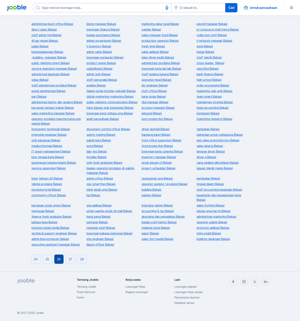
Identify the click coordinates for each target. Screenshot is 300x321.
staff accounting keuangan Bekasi (219, 190)
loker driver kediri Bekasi (158, 57)
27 (70, 259)
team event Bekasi (209, 96)
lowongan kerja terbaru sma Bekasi (110, 113)
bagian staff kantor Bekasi (159, 222)
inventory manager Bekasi (159, 157)
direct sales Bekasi (44, 29)
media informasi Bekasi (46, 146)
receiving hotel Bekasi (46, 190)
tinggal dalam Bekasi (210, 184)
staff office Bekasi (154, 91)
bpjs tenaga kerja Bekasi (47, 157)
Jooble (40, 312)
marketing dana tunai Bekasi (160, 24)
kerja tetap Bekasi (154, 96)
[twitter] (255, 282)
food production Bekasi (157, 146)
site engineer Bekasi (100, 239)
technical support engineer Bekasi (54, 233)
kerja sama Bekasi (98, 216)
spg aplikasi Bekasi (99, 205)
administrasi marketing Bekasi (216, 216)
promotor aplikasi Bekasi (213, 228)
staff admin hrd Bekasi (46, 35)
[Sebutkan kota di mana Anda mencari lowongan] (198, 7)
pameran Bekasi (97, 222)
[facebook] (233, 282)
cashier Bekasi (151, 29)
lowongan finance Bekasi (103, 29)
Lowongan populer (185, 286)
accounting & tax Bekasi (158, 211)
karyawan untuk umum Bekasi (51, 205)
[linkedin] (265, 282)
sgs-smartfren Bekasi (101, 184)
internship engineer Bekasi (48, 135)
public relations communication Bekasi (112, 102)
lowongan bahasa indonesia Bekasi (110, 233)
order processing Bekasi (213, 85)
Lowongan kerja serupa (188, 292)
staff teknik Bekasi (209, 57)
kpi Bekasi (93, 195)
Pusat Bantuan (86, 292)
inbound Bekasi (152, 113)
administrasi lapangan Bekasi (50, 74)
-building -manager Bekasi (48, 57)
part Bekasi (39, 96)
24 (36, 259)
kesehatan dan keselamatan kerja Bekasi (219, 197)
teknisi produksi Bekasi (46, 184)
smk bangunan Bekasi (45, 140)
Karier (80, 297)
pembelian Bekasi (208, 178)
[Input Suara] (167, 8)
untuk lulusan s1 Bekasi (157, 163)
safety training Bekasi (101, 135)
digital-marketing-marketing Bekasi (110, 96)
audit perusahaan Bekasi (103, 119)
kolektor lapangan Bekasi (213, 239)
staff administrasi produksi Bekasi (53, 85)
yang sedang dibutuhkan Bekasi (218, 163)
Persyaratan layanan (187, 297)
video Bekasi (39, 80)
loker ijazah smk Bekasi (102, 190)
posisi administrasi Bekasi (48, 91)
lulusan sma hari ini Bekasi (213, 211)
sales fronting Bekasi (210, 205)
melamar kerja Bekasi (156, 228)
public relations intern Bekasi (50, 63)
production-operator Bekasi (160, 41)
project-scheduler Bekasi (158, 168)
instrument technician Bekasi (50, 129)
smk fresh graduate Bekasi (104, 163)
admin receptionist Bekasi (104, 41)
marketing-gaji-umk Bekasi (214, 91)
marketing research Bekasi (214, 119)
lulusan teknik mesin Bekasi (215, 168)
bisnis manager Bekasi (101, 24)
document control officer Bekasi (108, 129)
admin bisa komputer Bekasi (50, 239)
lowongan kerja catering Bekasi (162, 151)
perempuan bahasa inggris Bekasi (53, 163)
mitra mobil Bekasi (209, 233)
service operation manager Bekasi (54, 69)
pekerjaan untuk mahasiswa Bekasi (220, 135)
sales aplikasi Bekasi (155, 52)
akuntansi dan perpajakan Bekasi (163, 216)
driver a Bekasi (206, 157)
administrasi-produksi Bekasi (161, 63)
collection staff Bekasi (212, 35)
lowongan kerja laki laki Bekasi (161, 69)
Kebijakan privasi (184, 302)
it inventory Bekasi (99, 46)
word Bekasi (95, 146)
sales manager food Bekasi (160, 35)
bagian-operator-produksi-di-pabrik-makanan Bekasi (111, 170)
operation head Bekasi (156, 80)
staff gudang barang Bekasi (160, 74)
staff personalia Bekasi (102, 80)
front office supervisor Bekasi (161, 140)
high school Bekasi (209, 80)
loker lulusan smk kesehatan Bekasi (110, 108)
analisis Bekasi (96, 85)
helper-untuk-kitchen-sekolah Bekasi (111, 91)
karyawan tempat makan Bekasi (52, 108)
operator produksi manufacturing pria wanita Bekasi (56, 121)
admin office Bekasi (100, 178)
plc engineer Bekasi (155, 85)
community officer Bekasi (48, 195)
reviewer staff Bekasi (101, 228)
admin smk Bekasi (98, 74)
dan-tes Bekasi (97, 151)
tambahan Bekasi (208, 129)
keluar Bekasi (205, 52)
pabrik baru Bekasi (99, 140)
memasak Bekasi (42, 211)
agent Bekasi (150, 233)
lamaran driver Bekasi (211, 151)
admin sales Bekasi (99, 52)
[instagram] (244, 282)
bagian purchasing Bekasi (103, 35)
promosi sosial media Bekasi (50, 228)
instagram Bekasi (208, 113)
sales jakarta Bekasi (210, 146)
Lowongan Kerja (135, 286)
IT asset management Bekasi (51, 151)
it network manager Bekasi (214, 41)
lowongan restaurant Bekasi (105, 57)
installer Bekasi (96, 157)
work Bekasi (205, 46)
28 (82, 259)
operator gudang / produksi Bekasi (164, 184)
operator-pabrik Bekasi (212, 222)
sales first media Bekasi (157, 239)
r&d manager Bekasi (155, 102)
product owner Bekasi (101, 63)
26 (59, 259)
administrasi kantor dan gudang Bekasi (56, 102)
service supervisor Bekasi (48, 168)
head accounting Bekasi (213, 108)
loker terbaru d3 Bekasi (47, 178)
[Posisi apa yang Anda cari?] (102, 7)
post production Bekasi (157, 119)
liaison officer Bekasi (100, 244)
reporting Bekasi (207, 69)
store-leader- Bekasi (210, 63)
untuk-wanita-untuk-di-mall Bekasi (109, 211)
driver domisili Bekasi (155, 129)
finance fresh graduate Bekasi (51, 216)
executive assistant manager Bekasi (55, 244)
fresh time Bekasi (153, 46)
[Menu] (291, 7)
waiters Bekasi (151, 195)
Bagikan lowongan (137, 292)
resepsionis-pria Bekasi (157, 178)
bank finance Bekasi (210, 74)
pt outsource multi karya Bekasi (218, 29)
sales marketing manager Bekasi (53, 113)
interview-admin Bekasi (157, 205)
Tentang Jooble (86, 286)
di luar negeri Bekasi (44, 41)
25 (47, 259)
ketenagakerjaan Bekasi (47, 52)
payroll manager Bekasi (212, 24)
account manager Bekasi (158, 108)
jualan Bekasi (39, 46)
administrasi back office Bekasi (52, 24)
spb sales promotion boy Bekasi (218, 140)
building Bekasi (151, 190)
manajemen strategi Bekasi (215, 102)
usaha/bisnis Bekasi (99, 69)
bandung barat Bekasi (156, 135)
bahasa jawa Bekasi (44, 222)
